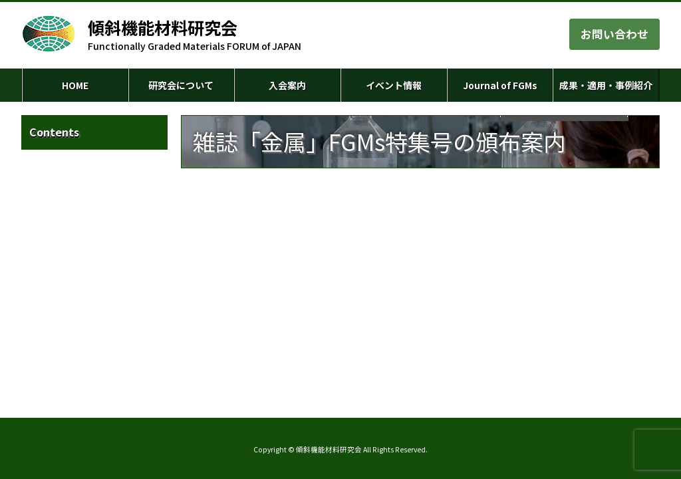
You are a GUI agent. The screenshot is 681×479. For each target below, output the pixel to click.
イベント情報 (394, 85)
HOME (75, 85)
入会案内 (287, 85)
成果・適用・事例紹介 (605, 85)
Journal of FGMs (500, 85)
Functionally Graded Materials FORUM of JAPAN (194, 35)
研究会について (180, 85)
